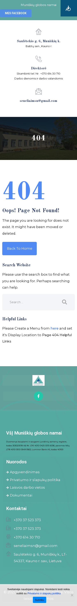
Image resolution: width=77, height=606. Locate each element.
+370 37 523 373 (27, 520)
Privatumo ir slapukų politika (33, 480)
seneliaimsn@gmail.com (35, 546)
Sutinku (39, 599)
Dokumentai (19, 495)
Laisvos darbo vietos (25, 487)
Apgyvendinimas (23, 472)
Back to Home (19, 248)
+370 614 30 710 (27, 537)
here (55, 328)
